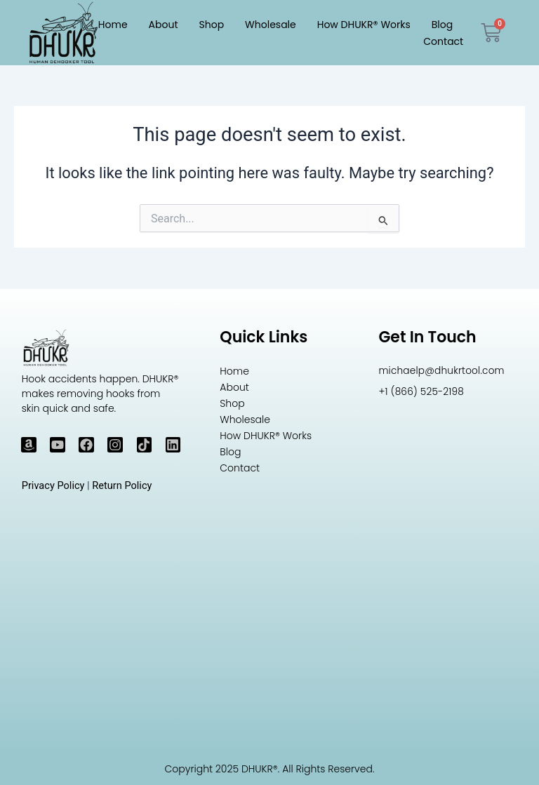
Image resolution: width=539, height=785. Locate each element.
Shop (212, 25)
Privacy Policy (53, 485)
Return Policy (122, 485)
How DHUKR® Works (364, 25)
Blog (442, 25)
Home (113, 25)
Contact (443, 41)
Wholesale (270, 25)
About (163, 25)
